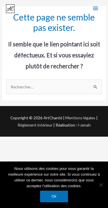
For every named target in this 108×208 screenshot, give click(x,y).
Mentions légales (80, 117)
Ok (54, 196)
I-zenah (84, 124)
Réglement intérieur (35, 124)
